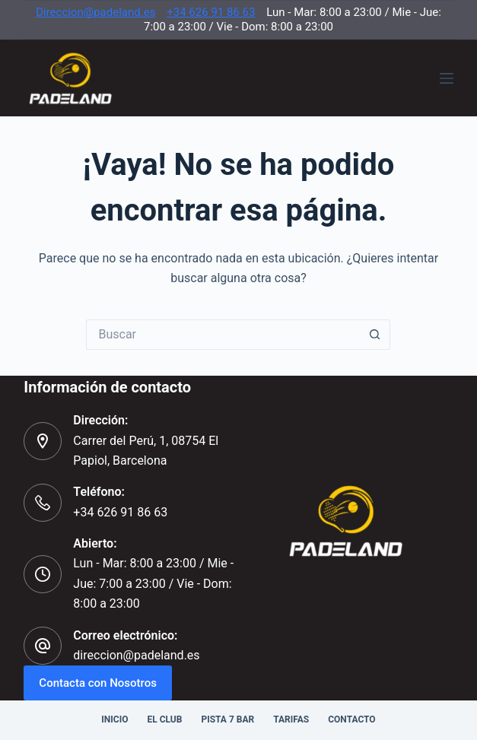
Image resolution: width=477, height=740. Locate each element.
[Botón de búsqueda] (375, 334)
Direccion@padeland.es (95, 12)
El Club (164, 719)
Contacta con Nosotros (98, 683)
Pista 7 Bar (227, 719)
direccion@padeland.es (136, 655)
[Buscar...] (223, 334)
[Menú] (446, 78)
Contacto (351, 719)
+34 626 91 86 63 (211, 12)
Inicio (114, 719)
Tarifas (291, 719)
